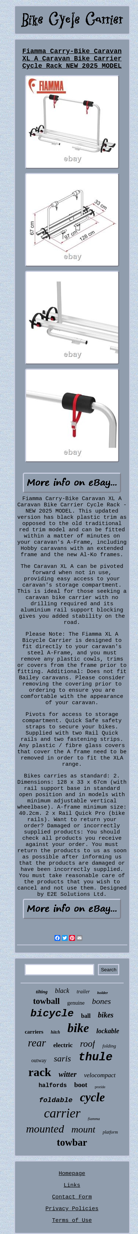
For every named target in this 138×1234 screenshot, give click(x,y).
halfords (53, 1085)
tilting (42, 991)
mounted (45, 1129)
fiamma (94, 1118)
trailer (83, 991)
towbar (72, 1142)
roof (87, 1044)
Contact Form (72, 1197)
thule (95, 1057)
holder (102, 992)
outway (38, 1060)
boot (81, 1085)
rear (37, 1043)
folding (109, 1046)
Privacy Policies (71, 1209)
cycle (92, 1097)
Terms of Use (72, 1221)
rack (39, 1072)
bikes (105, 1015)
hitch (55, 1032)
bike (78, 1028)
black (62, 990)
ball (86, 1016)
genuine (76, 1003)
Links (72, 1185)
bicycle (52, 1013)
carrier (62, 1113)
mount (83, 1129)
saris (62, 1058)
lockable (107, 1031)
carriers (34, 1032)
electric (63, 1045)
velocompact (100, 1075)
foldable (55, 1100)
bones (101, 1001)
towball (46, 1001)
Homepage (72, 1174)
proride (100, 1087)
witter (68, 1074)
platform (110, 1132)
